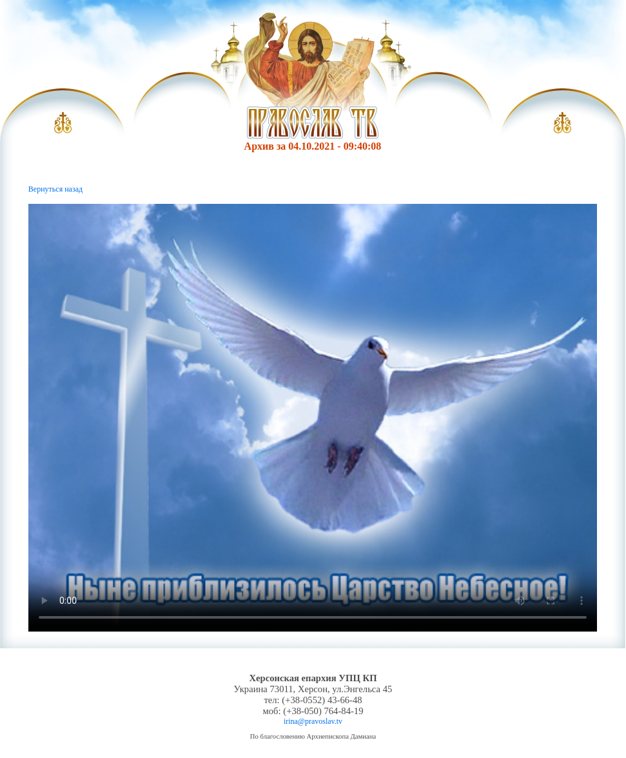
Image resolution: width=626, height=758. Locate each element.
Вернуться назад (55, 189)
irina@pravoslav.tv (313, 721)
